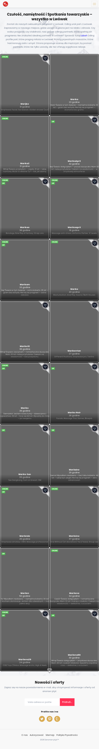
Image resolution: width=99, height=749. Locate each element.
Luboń (84, 35)
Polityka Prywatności (67, 735)
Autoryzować (37, 735)
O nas (24, 735)
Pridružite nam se (68, 702)
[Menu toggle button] (94, 4)
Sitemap (50, 735)
